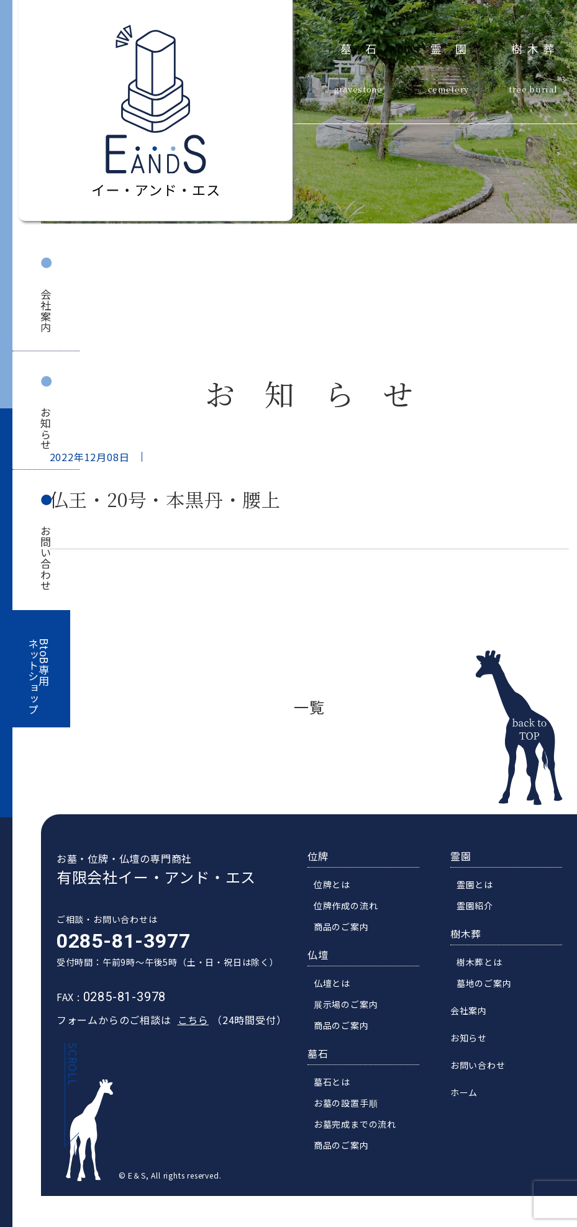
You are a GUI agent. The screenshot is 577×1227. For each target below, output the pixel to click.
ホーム (470, 1093)
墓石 (365, 47)
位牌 (324, 857)
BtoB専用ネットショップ (39, 677)
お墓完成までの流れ (361, 1125)
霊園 (455, 47)
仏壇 (324, 955)
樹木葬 (535, 47)
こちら (185, 1021)
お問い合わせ (45, 558)
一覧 (309, 706)
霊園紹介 (481, 907)
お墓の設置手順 (352, 1104)
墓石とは (338, 1083)
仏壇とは (338, 984)
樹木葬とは (486, 963)
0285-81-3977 (117, 942)
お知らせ (45, 429)
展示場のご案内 (352, 1005)
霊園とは (481, 885)
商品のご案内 (348, 928)
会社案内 (45, 311)
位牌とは (338, 885)
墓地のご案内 (491, 984)
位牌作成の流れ (352, 907)
